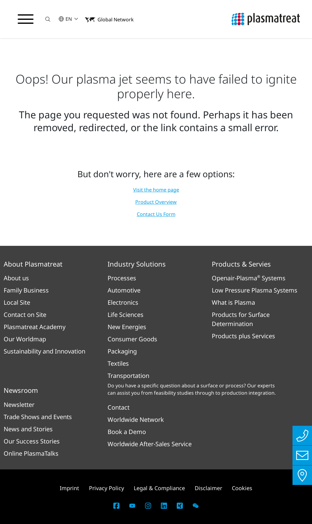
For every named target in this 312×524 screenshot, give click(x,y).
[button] (48, 19)
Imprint (69, 488)
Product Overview (156, 202)
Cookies (242, 488)
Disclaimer (208, 488)
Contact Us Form (156, 214)
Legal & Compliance (159, 488)
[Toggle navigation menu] (26, 19)
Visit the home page (156, 189)
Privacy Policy (106, 488)
